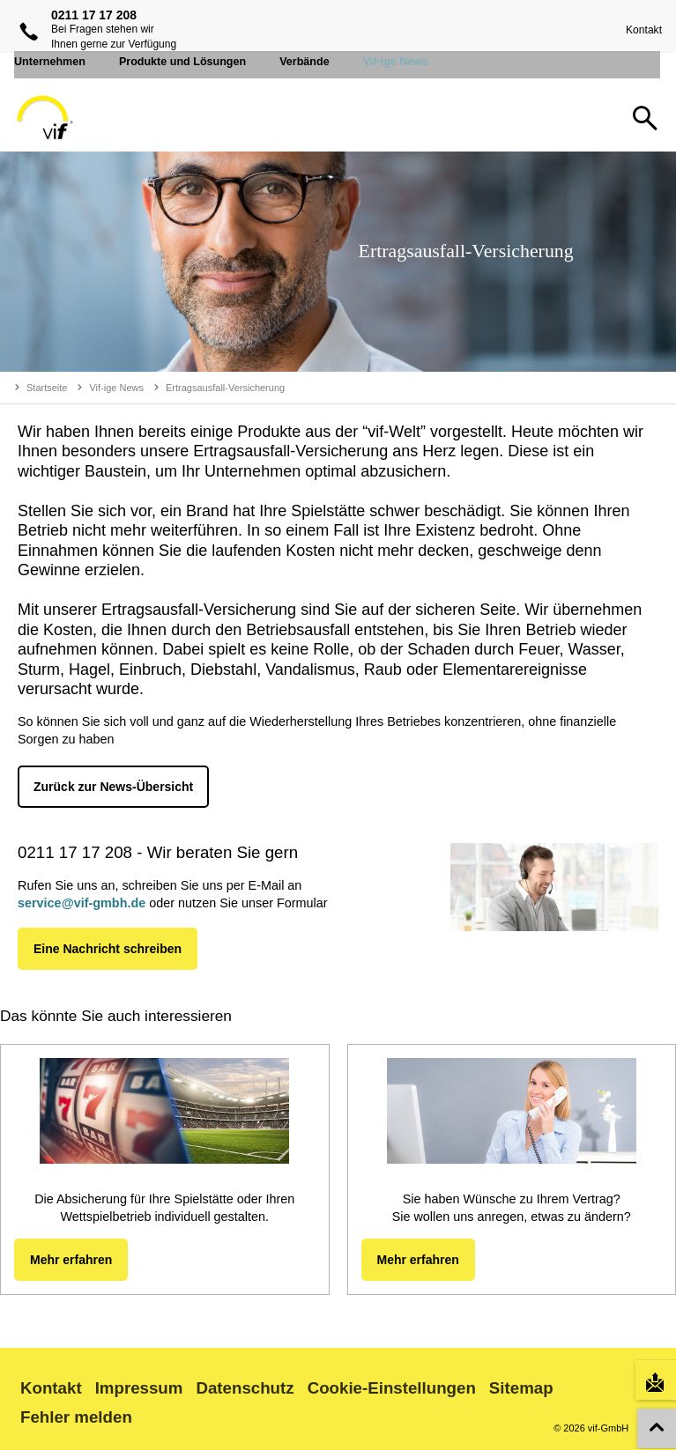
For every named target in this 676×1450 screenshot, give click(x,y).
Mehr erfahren (71, 1260)
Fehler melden (76, 1417)
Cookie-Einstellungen (392, 1388)
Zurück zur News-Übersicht (113, 787)
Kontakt (640, 30)
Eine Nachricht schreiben (107, 949)
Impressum (139, 1388)
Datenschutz (244, 1388)
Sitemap (521, 1388)
